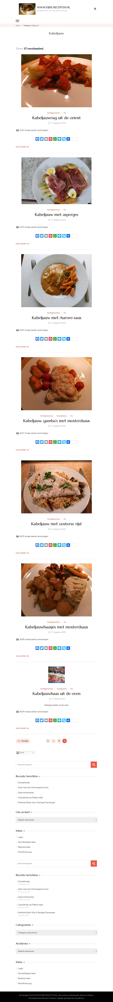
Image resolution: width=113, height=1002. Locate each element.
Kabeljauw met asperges (56, 214)
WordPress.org (25, 852)
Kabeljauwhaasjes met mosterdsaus (56, 627)
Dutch (20, 753)
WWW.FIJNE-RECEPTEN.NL (53, 7)
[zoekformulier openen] (95, 9)
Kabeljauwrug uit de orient (56, 117)
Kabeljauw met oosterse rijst (56, 523)
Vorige (24, 741)
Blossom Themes (49, 998)
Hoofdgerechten (53, 113)
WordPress (79, 998)
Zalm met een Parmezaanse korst (33, 787)
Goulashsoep (24, 782)
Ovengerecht (62, 689)
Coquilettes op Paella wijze (30, 797)
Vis (65, 113)
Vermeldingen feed (26, 842)
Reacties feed (24, 847)
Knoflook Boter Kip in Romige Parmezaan (36, 802)
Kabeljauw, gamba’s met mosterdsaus (56, 420)
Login (20, 837)
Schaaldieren (62, 416)
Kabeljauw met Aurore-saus (56, 317)
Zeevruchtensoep (26, 792)
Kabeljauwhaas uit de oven (56, 693)
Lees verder (21, 147)
